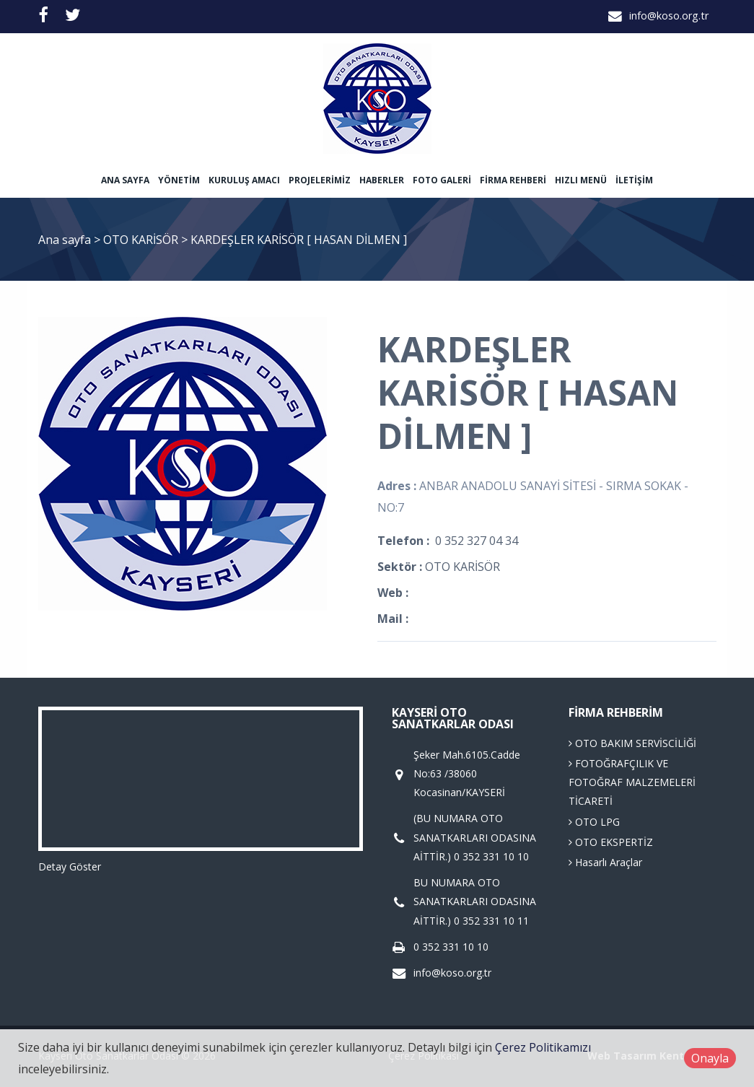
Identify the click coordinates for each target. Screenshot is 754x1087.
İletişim (634, 180)
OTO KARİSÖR (142, 240)
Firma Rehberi (513, 180)
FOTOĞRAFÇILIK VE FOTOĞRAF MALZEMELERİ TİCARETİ (632, 782)
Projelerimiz (320, 180)
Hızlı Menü (581, 180)
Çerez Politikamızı (543, 1047)
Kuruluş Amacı (244, 180)
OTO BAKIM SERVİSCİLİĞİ (632, 743)
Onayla (710, 1058)
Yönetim (179, 180)
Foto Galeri (442, 180)
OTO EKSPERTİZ (611, 842)
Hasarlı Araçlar (605, 862)
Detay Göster (69, 866)
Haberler (381, 180)
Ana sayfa (125, 180)
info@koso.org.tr (669, 15)
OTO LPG (594, 822)
